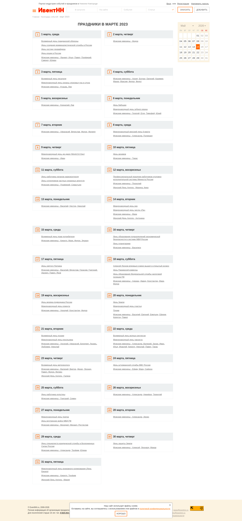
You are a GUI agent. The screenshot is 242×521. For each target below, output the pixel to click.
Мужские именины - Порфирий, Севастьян (61, 185)
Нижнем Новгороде (89, 3)
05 (185, 41)
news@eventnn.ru (180, 510)
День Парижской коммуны (125, 270)
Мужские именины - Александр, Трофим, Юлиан (64, 450)
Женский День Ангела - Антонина (128, 218)
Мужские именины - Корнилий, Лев (57, 105)
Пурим (116, 310)
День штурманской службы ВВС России (132, 365)
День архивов (119, 154)
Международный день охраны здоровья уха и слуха (65, 83)
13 (189, 46)
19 (185, 52)
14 (193, 46)
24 (206, 52)
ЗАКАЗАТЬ (185, 10)
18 (181, 52)
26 (185, 58)
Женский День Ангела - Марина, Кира (130, 187)
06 (189, 41)
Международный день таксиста (128, 340)
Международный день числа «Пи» (129, 210)
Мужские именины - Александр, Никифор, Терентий (137, 394)
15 (198, 46)
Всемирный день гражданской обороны (59, 41)
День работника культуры (53, 394)
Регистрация (183, 3)
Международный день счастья (127, 306)
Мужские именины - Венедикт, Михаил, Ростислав (64, 425)
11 (181, 46)
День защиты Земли (122, 443)
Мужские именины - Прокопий (127, 183)
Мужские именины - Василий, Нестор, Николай (63, 206)
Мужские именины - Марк (125, 214)
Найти (69, 9)
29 (198, 58)
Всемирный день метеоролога (55, 365)
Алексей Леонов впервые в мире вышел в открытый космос (141, 266)
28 (193, 58)
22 (198, 52)
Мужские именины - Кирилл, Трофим (58, 475)
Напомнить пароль (200, 3)
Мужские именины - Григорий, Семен (58, 398)
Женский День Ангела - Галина (55, 376)
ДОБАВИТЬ (201, 10)
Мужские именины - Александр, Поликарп (133, 136)
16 (202, 46)
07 (193, 41)
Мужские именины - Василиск (127, 247)
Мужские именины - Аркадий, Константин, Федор (64, 310)
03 (206, 35)
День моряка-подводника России (56, 302)
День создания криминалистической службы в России (66, 45)
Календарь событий (49, 17)
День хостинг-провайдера (53, 49)
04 (181, 41)
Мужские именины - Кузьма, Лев (56, 87)
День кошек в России (51, 53)
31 (206, 58)
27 (189, 58)
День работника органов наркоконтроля (60, 176)
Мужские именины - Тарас (125, 158)
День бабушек (119, 105)
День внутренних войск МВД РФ (56, 421)
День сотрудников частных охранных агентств (62, 181)
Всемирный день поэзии (52, 335)
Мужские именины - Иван (53, 158)
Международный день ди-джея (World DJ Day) (63, 154)
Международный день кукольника (57, 340)
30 (202, 58)
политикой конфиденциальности (154, 508)
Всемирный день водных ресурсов (129, 335)
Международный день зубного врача (130, 109)
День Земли (118, 302)
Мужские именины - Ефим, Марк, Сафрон (133, 369)
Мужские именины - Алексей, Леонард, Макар (134, 447)
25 (181, 58)
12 (185, 46)
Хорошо (121, 513)
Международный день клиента (55, 306)
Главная (35, 17)
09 (202, 41)
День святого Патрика (51, 266)
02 (202, 35)
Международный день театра (55, 417)
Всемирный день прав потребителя (58, 236)
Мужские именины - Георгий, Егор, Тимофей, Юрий (137, 113)
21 (193, 52)
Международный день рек (125, 206)
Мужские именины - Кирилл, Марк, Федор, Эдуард (64, 240)
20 (189, 52)
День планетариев (121, 243)
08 (198, 41)
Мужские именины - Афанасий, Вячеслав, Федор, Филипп (68, 132)
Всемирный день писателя (53, 78)
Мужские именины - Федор (125, 41)
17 (206, 46)
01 (198, 35)
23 (202, 52)
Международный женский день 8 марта (131, 132)
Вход (169, 3)
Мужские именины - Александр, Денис (131, 417)
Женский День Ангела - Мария (55, 480)
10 (206, 41)
